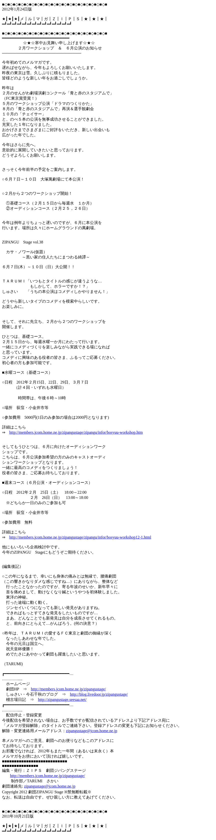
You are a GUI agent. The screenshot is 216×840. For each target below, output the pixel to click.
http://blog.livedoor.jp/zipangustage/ (99, 694)
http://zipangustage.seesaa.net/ (62, 699)
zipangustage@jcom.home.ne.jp (91, 731)
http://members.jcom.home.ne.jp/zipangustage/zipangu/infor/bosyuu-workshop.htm (76, 432)
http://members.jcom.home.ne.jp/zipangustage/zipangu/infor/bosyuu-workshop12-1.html (80, 537)
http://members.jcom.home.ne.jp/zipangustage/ (68, 689)
